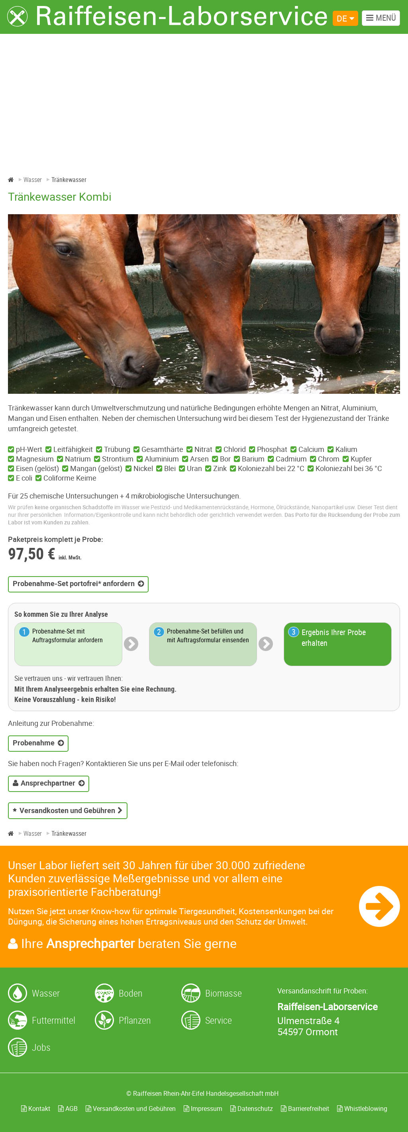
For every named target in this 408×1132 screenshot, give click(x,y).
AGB (68, 1108)
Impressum (203, 1108)
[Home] (11, 179)
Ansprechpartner (48, 783)
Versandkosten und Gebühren (67, 810)
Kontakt (35, 1108)
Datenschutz (251, 1108)
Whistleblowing (362, 1108)
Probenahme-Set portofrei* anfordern (74, 583)
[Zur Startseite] (167, 16)
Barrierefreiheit (305, 1108)
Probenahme (34, 742)
